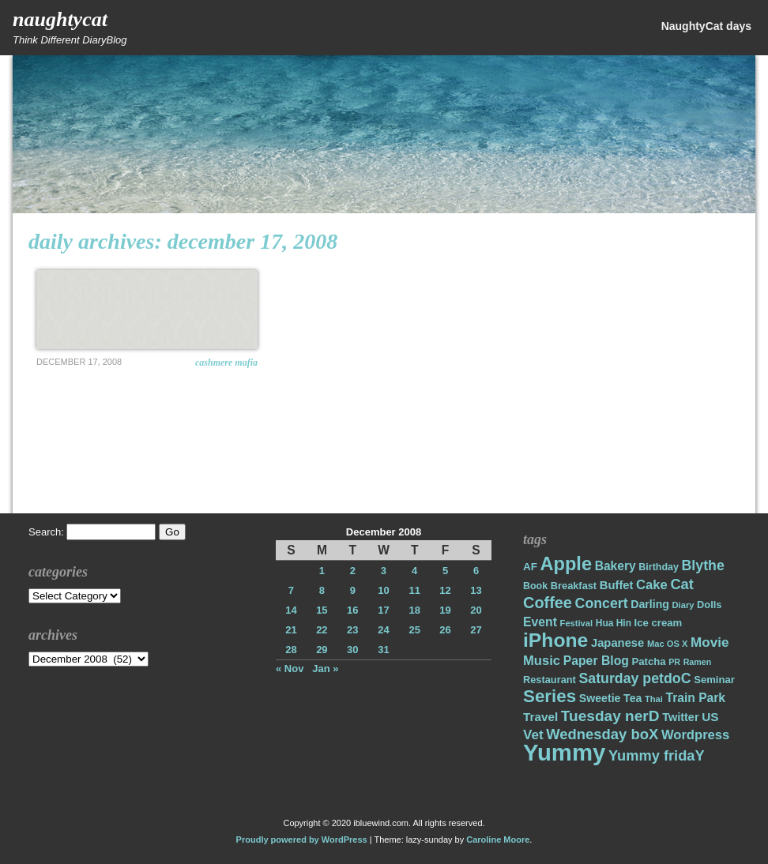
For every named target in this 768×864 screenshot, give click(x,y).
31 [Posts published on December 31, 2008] (383, 650)
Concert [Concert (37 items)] (601, 603)
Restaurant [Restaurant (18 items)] (549, 680)
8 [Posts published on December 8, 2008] (322, 590)
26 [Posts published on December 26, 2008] (444, 630)
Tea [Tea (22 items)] (632, 698)
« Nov (289, 668)
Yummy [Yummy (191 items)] (564, 752)
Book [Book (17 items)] (535, 586)
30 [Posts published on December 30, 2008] (352, 650)
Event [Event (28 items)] (540, 622)
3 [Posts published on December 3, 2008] (383, 571)
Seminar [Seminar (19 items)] (714, 680)
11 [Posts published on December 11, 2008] (414, 590)
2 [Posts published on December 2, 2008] (353, 571)
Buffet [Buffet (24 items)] (617, 585)
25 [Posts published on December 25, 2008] (414, 630)
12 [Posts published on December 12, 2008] (444, 590)
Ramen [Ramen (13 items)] (697, 662)
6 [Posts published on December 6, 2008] (476, 571)
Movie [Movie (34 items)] (709, 642)
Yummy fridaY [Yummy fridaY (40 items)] (656, 755)
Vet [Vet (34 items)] (533, 734)
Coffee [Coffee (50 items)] (547, 602)
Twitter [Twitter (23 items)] (680, 717)
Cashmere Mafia (226, 362)
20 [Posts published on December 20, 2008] (475, 610)
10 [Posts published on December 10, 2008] (383, 590)
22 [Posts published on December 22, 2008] (321, 630)
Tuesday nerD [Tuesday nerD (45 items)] (610, 716)
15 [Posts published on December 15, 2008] (321, 610)
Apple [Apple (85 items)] (566, 564)
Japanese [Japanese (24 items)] (617, 643)
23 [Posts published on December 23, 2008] (352, 630)
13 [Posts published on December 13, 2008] (475, 590)
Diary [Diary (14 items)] (683, 605)
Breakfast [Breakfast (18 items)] (574, 586)
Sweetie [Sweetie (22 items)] (600, 698)
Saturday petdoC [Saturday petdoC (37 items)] (634, 678)
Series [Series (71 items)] (549, 696)
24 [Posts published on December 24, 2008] (383, 630)
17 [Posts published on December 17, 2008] (383, 610)
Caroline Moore (497, 839)
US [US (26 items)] (710, 716)
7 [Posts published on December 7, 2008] (291, 590)
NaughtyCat (60, 19)
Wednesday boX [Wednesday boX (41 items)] (602, 734)
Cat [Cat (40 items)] (681, 584)
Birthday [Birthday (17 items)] (658, 567)
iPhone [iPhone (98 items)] (555, 640)
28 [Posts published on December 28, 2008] (290, 650)
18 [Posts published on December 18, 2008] (414, 610)
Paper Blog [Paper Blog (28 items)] (596, 660)
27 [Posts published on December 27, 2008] (475, 630)
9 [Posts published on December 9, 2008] (353, 590)
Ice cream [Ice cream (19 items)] (658, 623)
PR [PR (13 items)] (674, 662)
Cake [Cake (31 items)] (652, 584)
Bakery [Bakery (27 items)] (615, 566)
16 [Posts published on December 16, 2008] (352, 610)
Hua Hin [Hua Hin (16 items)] (613, 623)
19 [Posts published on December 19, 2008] (444, 610)
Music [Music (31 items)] (541, 660)
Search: (46, 532)
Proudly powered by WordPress (301, 839)
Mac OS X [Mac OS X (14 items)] (667, 643)
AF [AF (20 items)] (530, 567)
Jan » (325, 668)
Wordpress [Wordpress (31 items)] (695, 734)
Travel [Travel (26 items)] (540, 716)
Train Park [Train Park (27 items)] (696, 697)
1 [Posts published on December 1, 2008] (322, 571)
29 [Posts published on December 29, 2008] (321, 650)
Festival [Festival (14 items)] (576, 623)
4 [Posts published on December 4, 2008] (414, 571)
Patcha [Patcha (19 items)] (649, 661)
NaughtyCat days (706, 26)
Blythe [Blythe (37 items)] (703, 565)
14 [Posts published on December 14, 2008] (290, 610)
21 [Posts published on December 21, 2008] (290, 630)
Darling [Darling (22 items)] (650, 604)
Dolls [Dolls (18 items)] (709, 604)
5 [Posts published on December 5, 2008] (445, 571)
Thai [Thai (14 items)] (654, 699)
